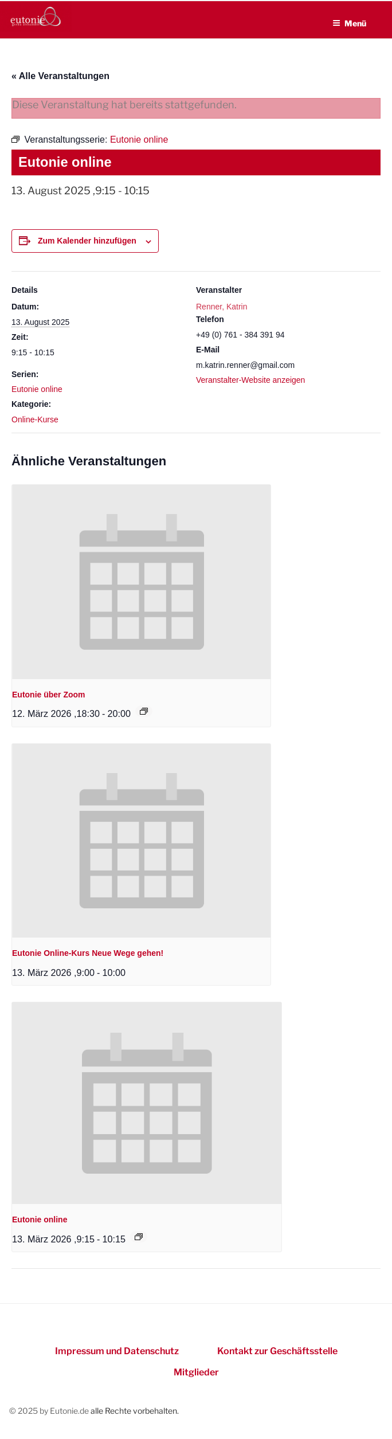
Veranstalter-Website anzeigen (250, 380)
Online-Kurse (34, 419)
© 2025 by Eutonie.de (50, 1411)
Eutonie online (36, 389)
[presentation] (141, 582)
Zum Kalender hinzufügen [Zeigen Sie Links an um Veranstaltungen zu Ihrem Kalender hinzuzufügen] (87, 240)
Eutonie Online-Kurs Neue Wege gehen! (87, 953)
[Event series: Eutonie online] (139, 1236)
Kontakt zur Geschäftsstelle (277, 1351)
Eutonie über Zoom (48, 694)
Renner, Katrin (222, 306)
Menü (349, 23)
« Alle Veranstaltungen (60, 76)
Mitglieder (196, 1372)
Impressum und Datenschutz (117, 1351)
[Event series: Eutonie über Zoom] (144, 711)
